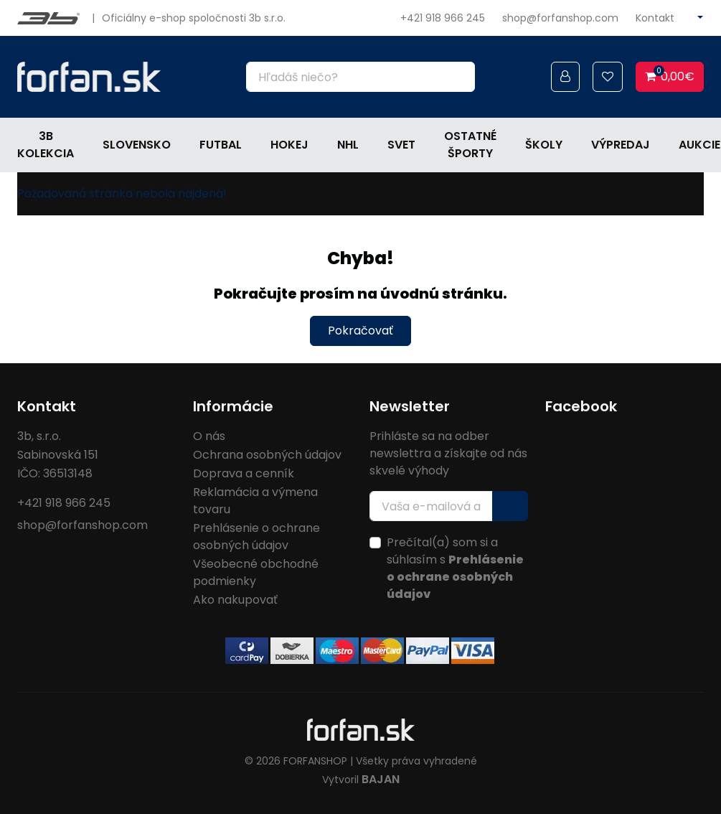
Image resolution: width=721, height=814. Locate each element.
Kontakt (655, 18)
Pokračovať (360, 330)
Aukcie (699, 144)
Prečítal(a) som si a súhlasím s (455, 568)
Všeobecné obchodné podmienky (256, 572)
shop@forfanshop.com (560, 18)
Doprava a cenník (243, 473)
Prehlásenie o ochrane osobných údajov (256, 536)
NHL (348, 144)
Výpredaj (620, 144)
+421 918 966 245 (442, 18)
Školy (543, 144)
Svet (401, 144)
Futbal (220, 144)
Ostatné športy (470, 145)
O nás (209, 436)
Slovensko (137, 144)
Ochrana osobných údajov (267, 454)
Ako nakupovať (235, 599)
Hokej (289, 144)
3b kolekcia (45, 145)
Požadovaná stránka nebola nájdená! (122, 193)
